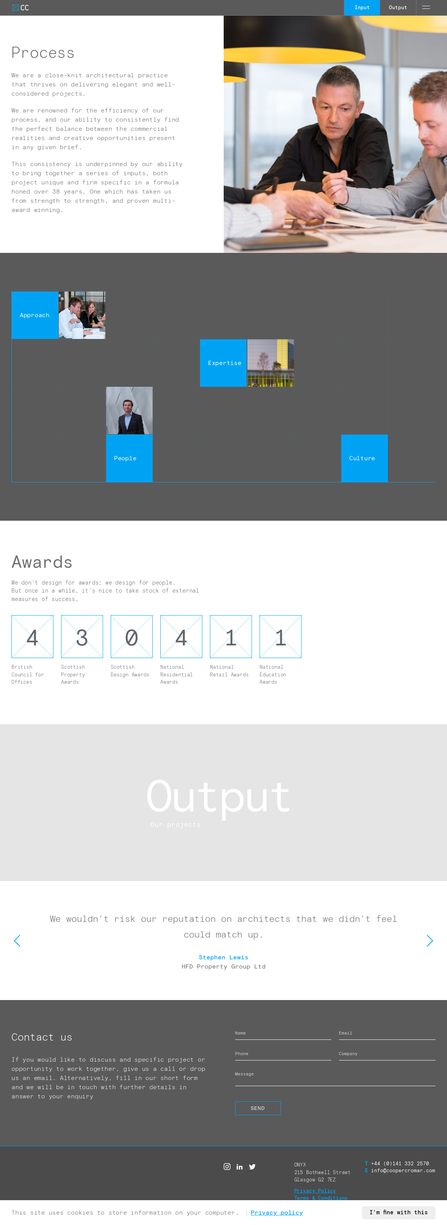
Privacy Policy (315, 1191)
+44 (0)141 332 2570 (397, 1163)
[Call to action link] (223, 802)
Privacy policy (277, 1213)
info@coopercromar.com (400, 1170)
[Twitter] (252, 1166)
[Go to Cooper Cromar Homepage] (20, 7)
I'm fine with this (399, 1212)
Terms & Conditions (321, 1198)
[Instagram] (227, 1166)
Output (398, 7)
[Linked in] (239, 1166)
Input (362, 7)
